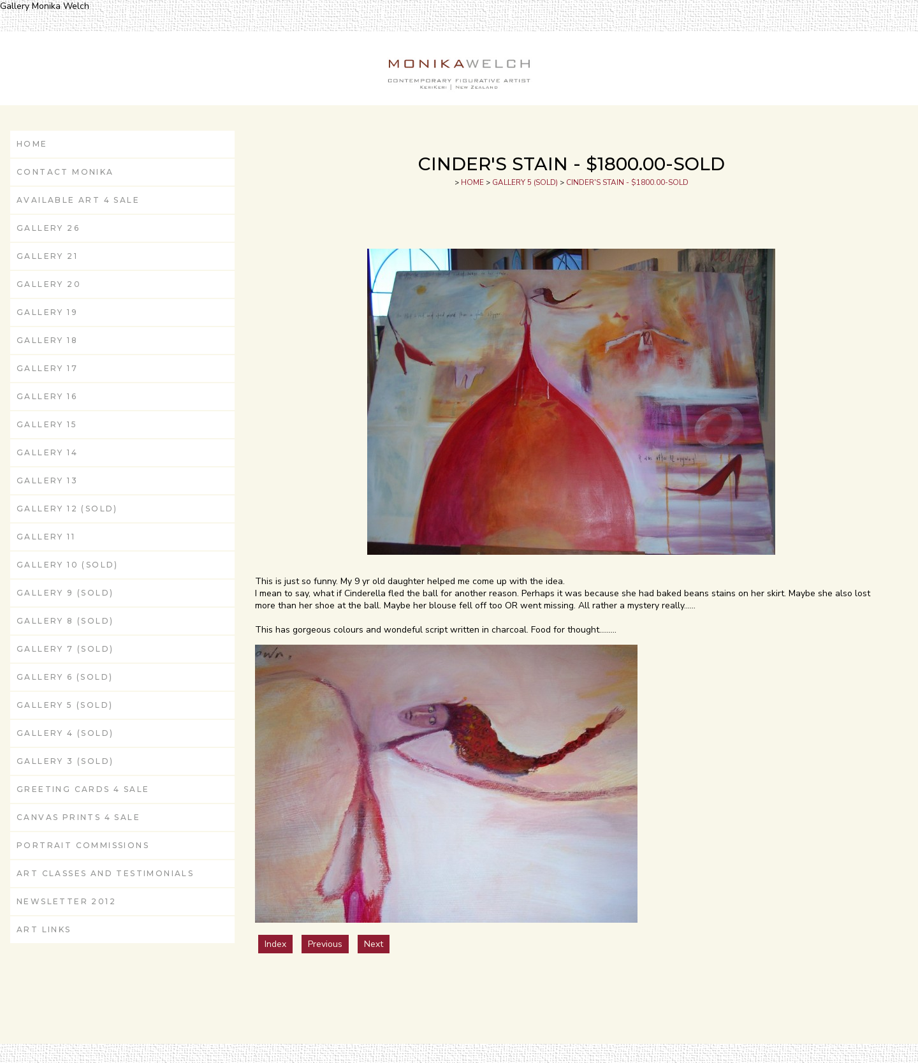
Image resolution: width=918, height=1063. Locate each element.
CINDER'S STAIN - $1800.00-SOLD (627, 182)
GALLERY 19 (47, 312)
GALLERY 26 (48, 228)
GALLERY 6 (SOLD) (65, 677)
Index (275, 944)
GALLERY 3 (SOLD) (65, 761)
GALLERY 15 (47, 424)
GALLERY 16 (47, 396)
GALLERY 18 (47, 340)
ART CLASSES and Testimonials (105, 873)
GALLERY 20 (49, 284)
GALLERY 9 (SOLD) (65, 592)
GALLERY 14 (47, 452)
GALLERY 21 (47, 256)
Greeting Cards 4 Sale (83, 789)
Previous (325, 944)
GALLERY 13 (47, 480)
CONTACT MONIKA (65, 172)
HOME (32, 144)
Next (373, 944)
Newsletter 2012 (66, 901)
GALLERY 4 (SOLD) (65, 733)
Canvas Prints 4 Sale (78, 817)
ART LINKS (44, 929)
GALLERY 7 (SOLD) (65, 649)
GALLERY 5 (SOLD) (65, 705)
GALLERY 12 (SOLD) (67, 508)
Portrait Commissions (83, 845)
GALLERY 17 (47, 368)
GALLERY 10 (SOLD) (68, 564)
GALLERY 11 (46, 536)
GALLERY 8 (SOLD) (65, 621)
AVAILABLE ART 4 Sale (78, 200)
